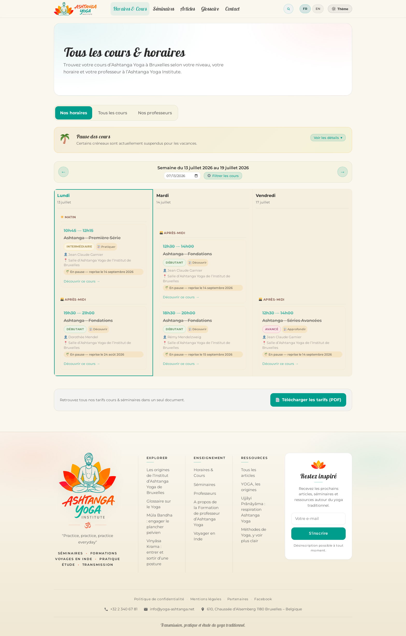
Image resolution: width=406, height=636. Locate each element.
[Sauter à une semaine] (182, 175)
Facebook (263, 599)
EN (318, 9)
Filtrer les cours (223, 176)
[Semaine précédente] (63, 172)
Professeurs (205, 493)
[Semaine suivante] (342, 172)
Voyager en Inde (204, 536)
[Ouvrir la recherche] (288, 9)
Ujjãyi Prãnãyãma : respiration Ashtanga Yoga (253, 509)
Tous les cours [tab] (112, 112)
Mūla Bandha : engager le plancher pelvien (159, 524)
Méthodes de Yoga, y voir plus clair (253, 535)
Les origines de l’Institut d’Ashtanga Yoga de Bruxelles (158, 481)
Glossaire (210, 8)
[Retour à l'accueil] (75, 9)
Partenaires (237, 599)
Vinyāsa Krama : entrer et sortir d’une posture (157, 552)
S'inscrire (318, 533)
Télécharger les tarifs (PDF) (308, 399)
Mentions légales (205, 599)
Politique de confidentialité (159, 599)
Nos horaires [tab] (73, 112)
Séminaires (163, 8)
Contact (232, 8)
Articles (187, 8)
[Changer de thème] (340, 9)
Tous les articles (248, 473)
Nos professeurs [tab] (155, 112)
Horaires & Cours (130, 8)
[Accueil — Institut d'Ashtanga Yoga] (87, 486)
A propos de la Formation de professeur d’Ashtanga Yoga (207, 513)
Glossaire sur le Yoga (159, 504)
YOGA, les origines (250, 487)
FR (305, 9)
